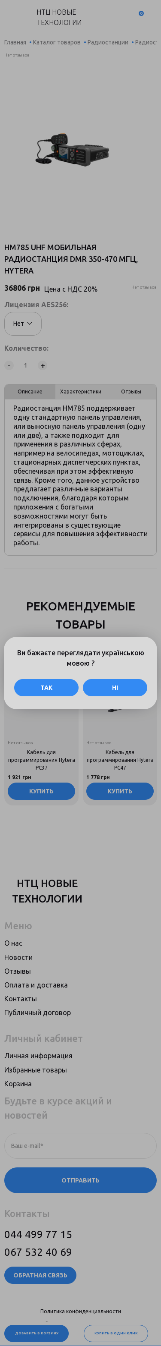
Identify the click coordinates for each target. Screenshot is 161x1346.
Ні (115, 687)
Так (46, 687)
